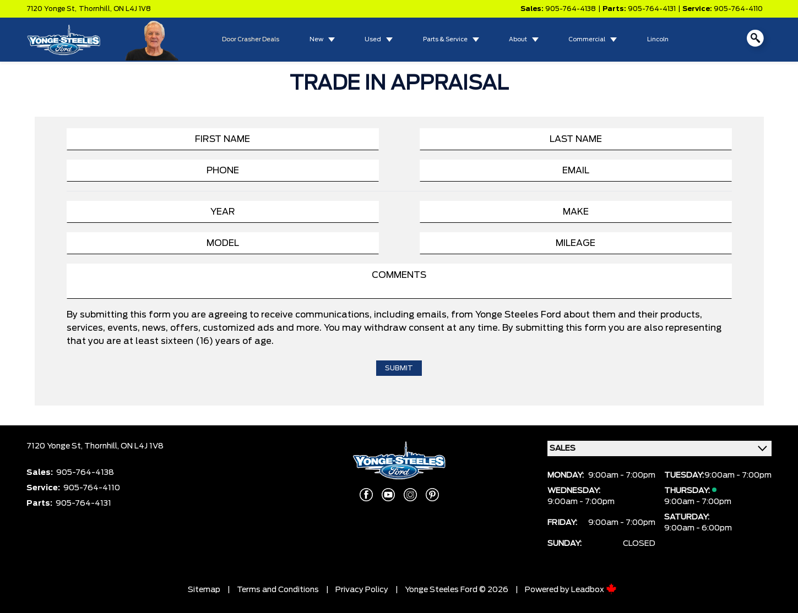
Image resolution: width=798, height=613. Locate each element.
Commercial (586, 39)
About (518, 39)
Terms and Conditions (278, 590)
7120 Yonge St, (51, 9)
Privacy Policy (361, 590)
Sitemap (204, 590)
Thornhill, (96, 9)
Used (373, 39)
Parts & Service (445, 39)
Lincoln (658, 39)
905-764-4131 (652, 9)
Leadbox (594, 590)
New (316, 39)
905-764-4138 (570, 9)
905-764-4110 (738, 9)
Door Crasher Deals (250, 39)
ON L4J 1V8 (132, 9)
